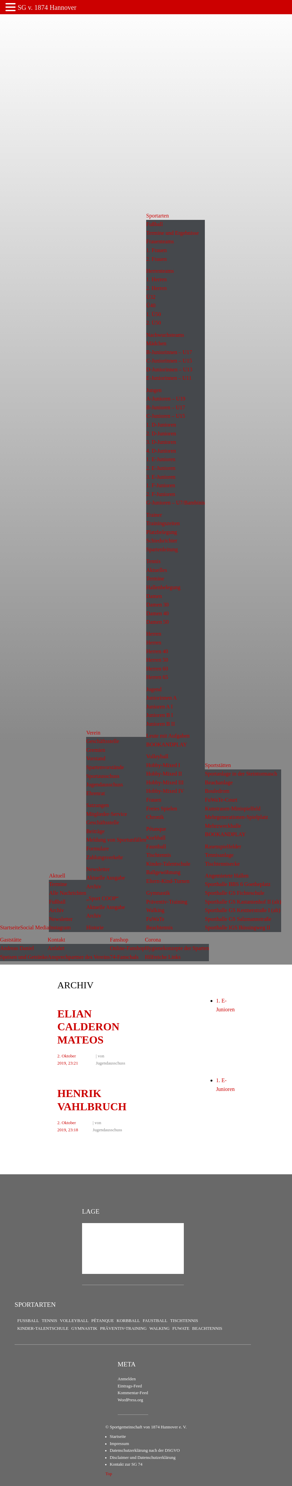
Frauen (153, 800)
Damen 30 (157, 604)
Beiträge (95, 831)
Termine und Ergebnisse (172, 233)
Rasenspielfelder (223, 846)
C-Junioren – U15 (165, 416)
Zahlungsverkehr (104, 857)
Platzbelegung (161, 532)
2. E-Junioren (160, 468)
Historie (95, 927)
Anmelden (127, 1379)
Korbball (156, 838)
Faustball (156, 846)
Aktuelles (156, 570)
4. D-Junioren (161, 451)
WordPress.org (130, 1400)
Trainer (154, 515)
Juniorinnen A (161, 698)
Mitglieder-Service (106, 814)
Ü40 (151, 305)
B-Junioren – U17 (165, 407)
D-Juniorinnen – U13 (169, 369)
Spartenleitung (162, 549)
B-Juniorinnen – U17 (169, 352)
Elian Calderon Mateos (88, 1027)
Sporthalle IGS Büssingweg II (237, 927)
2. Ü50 (153, 323)
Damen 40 (157, 613)
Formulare (97, 848)
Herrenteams (160, 271)
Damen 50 (157, 622)
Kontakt (56, 940)
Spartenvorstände (105, 767)
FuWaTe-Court (221, 800)
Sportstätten (218, 765)
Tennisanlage (219, 855)
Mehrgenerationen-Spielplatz (236, 817)
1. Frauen (156, 250)
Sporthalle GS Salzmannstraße (238, 919)
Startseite (10, 927)
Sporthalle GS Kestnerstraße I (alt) (242, 910)
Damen (154, 596)
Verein (93, 733)
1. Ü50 (153, 314)
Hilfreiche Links (162, 957)
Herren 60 (157, 669)
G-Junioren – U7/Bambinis (175, 502)
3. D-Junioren (161, 442)
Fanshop (119, 940)
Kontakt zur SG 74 (126, 1464)
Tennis (153, 561)
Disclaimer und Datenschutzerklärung (143, 1457)
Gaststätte (10, 940)
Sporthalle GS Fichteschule (234, 893)
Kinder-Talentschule (168, 864)
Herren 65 (157, 677)
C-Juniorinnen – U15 (169, 361)
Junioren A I (159, 706)
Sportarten (157, 216)
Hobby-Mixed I (163, 765)
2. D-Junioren (161, 433)
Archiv (56, 910)
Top (108, 1473)
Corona (153, 940)
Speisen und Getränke (23, 957)
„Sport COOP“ (102, 898)
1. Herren (156, 279)
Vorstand (95, 758)
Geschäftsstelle (102, 741)
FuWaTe (155, 919)
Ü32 (151, 297)
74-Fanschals (124, 957)
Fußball (57, 902)
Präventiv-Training (166, 902)
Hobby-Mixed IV (165, 791)
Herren (153, 634)
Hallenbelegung (163, 587)
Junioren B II (160, 724)
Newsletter (60, 919)
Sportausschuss (102, 776)
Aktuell (57, 876)
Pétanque (156, 829)
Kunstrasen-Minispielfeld (232, 808)
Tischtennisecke (222, 864)
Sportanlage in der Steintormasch (241, 774)
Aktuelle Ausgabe (105, 878)
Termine (58, 884)
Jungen (153, 390)
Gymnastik (158, 893)
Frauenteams (160, 241)
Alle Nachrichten (67, 893)
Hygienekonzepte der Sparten (177, 948)
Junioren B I (159, 715)
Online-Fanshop (127, 948)
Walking (155, 910)
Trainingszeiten (163, 523)
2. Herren (156, 288)
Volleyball (157, 756)
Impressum (119, 1443)
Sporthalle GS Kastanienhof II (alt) (243, 902)
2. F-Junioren (160, 494)
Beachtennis (159, 927)
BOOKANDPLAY (166, 744)
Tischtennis (158, 855)
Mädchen (156, 343)
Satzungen (97, 805)
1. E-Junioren (160, 459)
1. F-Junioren (160, 485)
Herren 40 (157, 651)
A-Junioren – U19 (166, 398)
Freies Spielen (161, 808)
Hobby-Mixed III (165, 782)
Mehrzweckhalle (223, 826)
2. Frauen (156, 259)
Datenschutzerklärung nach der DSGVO (145, 1450)
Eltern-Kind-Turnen (167, 881)
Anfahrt (55, 948)
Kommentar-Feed (133, 1392)
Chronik (155, 817)
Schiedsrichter (161, 540)
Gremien (95, 750)
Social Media (34, 927)
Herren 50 (157, 660)
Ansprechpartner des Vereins (78, 957)
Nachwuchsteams (165, 335)
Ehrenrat (95, 793)
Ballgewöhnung (163, 872)
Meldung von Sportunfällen (116, 840)
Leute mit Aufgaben (168, 736)
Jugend (153, 689)
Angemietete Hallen (226, 876)
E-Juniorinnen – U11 (169, 378)
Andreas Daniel (17, 948)
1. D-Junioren (161, 425)
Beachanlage (219, 782)
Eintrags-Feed (130, 1386)
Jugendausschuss (104, 784)
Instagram (60, 927)
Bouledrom (217, 791)
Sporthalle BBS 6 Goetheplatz (237, 884)
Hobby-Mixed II (164, 774)
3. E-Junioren (160, 477)
